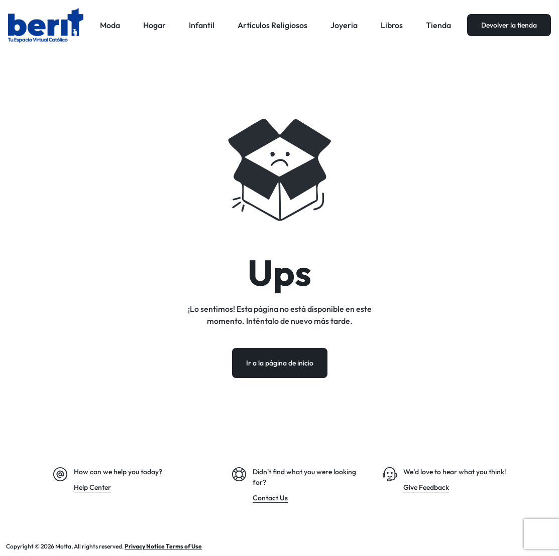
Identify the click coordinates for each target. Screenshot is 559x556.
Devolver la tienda (509, 25)
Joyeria (344, 25)
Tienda (438, 25)
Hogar (154, 25)
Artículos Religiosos (272, 25)
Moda (110, 25)
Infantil (201, 25)
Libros (392, 25)
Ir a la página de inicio (279, 362)
